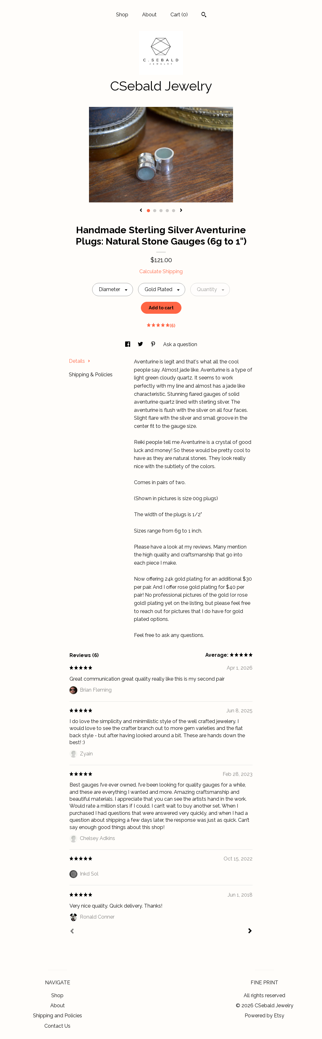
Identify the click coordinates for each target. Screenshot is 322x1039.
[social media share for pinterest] (154, 344)
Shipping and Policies (57, 1016)
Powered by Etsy (264, 1016)
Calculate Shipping (161, 271)
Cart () (179, 15)
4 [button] (167, 210)
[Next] (250, 931)
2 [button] (154, 210)
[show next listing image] (181, 210)
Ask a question (180, 344)
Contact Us (57, 1026)
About (149, 15)
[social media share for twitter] (141, 344)
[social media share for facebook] (128, 344)
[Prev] (72, 931)
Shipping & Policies (91, 375)
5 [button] (173, 210)
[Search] (204, 15)
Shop (122, 15)
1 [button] (148, 210)
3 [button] (161, 210)
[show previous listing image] (140, 210)
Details (79, 361)
